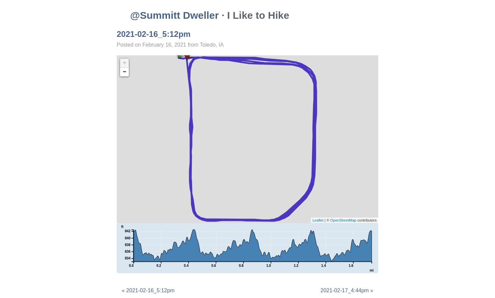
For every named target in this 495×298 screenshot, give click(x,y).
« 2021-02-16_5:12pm (148, 290)
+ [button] (124, 63)
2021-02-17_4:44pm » (347, 290)
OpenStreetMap (343, 220)
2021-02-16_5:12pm (153, 34)
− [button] (124, 72)
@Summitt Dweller (174, 15)
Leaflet (318, 220)
